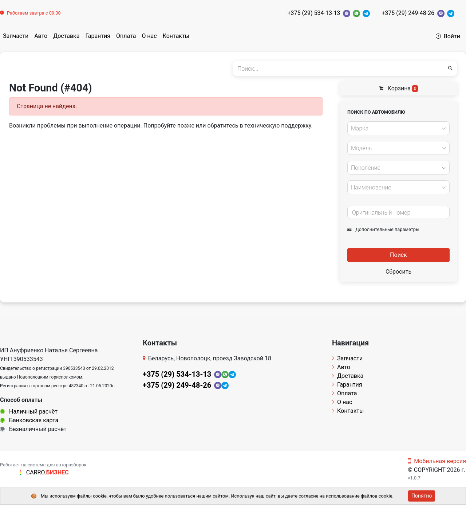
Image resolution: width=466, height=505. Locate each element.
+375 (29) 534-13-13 (313, 12)
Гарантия (97, 35)
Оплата (126, 35)
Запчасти (15, 35)
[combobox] (398, 128)
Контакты (176, 35)
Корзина (398, 88)
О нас (149, 35)
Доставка (66, 35)
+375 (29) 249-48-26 (408, 12)
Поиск (398, 254)
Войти (448, 36)
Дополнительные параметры (383, 229)
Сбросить (398, 271)
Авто (40, 35)
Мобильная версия (437, 461)
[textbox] (396, 128)
